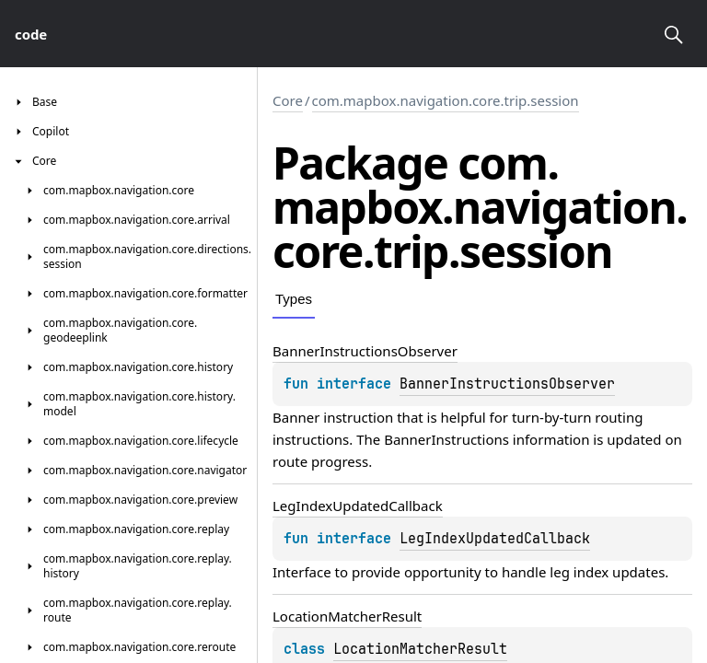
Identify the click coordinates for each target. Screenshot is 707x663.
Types (293, 299)
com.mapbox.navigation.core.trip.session (445, 100)
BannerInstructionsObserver (507, 384)
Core (287, 100)
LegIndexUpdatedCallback (495, 538)
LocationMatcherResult (420, 649)
